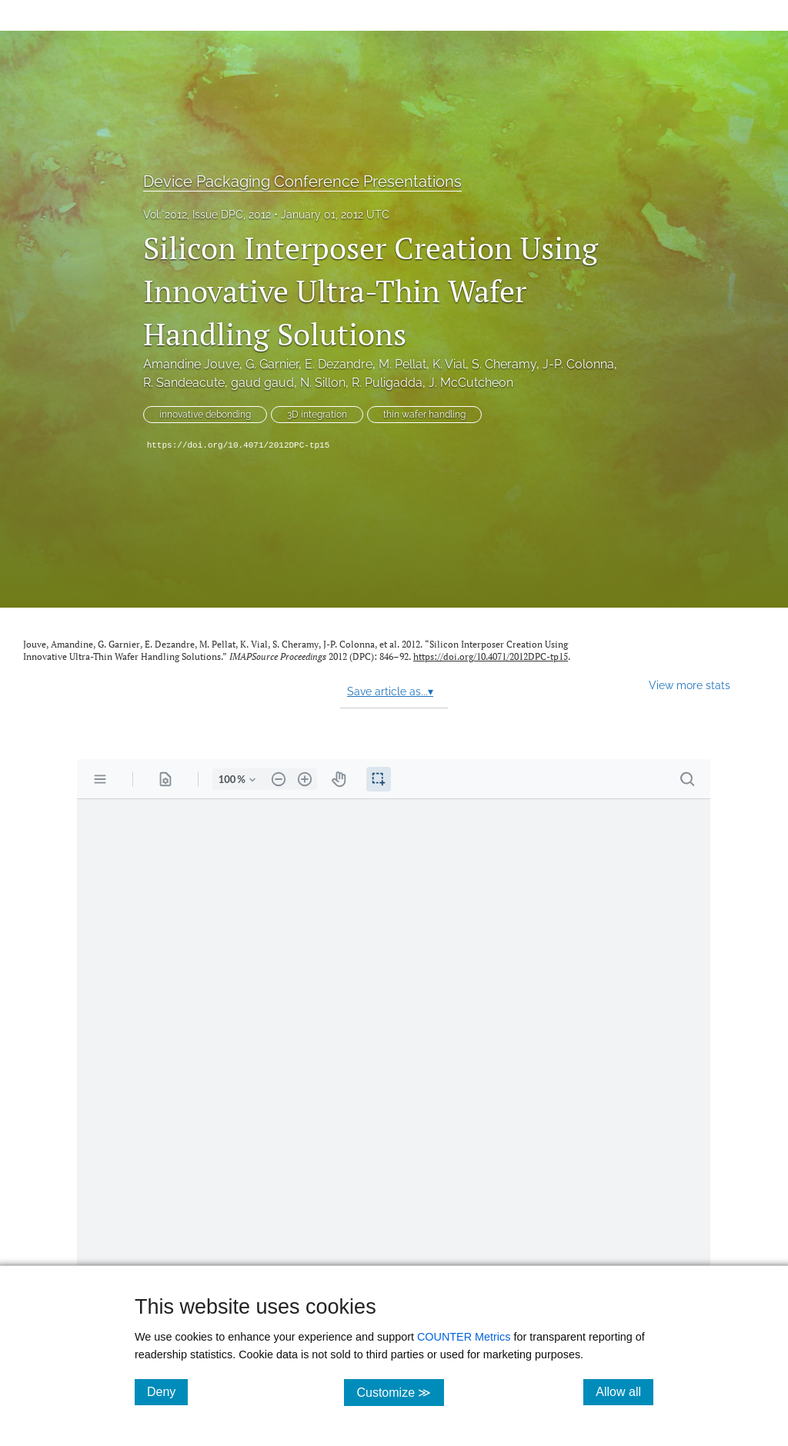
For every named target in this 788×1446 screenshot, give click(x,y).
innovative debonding (205, 414)
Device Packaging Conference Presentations (302, 181)
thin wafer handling (424, 414)
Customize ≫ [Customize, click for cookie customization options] (399, 1391)
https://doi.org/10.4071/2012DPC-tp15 (238, 445)
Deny (167, 1391)
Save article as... (390, 691)
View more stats (689, 684)
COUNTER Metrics (464, 1337)
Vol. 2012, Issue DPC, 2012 (207, 214)
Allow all (624, 1391)
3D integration (317, 414)
